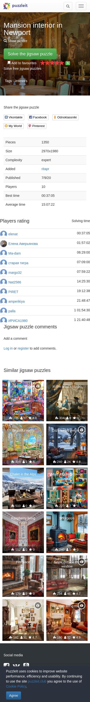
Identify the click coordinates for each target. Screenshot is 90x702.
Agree (13, 695)
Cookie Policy (16, 686)
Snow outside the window (67, 564)
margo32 (15, 272)
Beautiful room (23, 430)
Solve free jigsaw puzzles (22, 68)
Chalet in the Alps (23, 474)
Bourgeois (66, 518)
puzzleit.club (37, 681)
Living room (23, 606)
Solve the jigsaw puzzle (30, 53)
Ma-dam (14, 253)
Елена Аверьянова (23, 244)
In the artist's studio (67, 386)
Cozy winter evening (67, 430)
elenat (13, 234)
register (23, 348)
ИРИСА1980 (18, 321)
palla (12, 311)
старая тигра (18, 263)
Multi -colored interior (67, 474)
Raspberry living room (23, 520)
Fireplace (23, 562)
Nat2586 (14, 282)
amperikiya (16, 301)
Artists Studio (23, 386)
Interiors (21, 81)
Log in (8, 348)
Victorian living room (67, 606)
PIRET (13, 292)
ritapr (45, 169)
